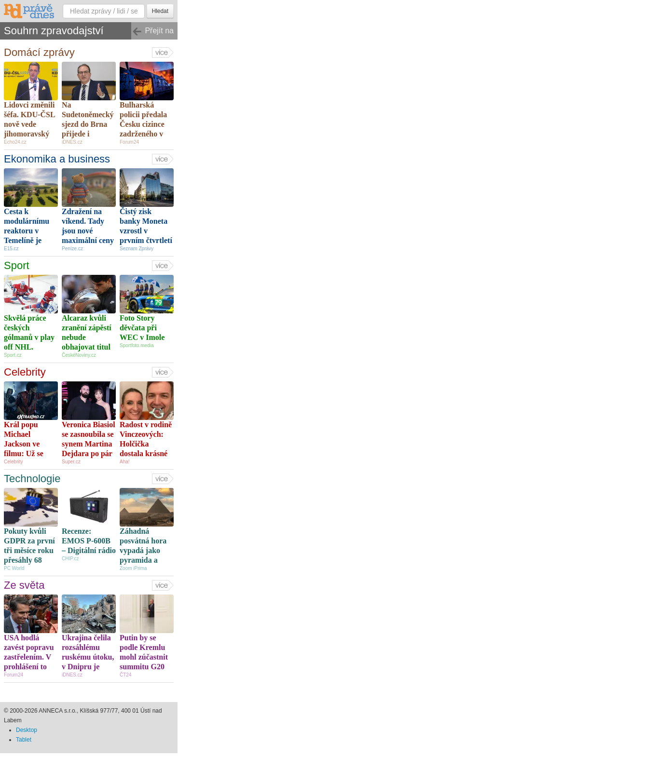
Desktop (26, 730)
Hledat (160, 11)
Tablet (23, 739)
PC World (14, 568)
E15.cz (11, 248)
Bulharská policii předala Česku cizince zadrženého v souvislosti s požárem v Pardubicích (143, 134)
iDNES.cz (72, 142)
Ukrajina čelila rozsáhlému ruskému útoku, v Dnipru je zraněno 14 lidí (88, 657)
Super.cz (71, 461)
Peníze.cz (72, 248)
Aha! (125, 461)
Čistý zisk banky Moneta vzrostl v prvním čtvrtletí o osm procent (146, 230)
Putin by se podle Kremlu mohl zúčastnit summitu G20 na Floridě (144, 657)
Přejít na (153, 31)
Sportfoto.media (137, 345)
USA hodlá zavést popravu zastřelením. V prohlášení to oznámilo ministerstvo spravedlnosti (29, 667)
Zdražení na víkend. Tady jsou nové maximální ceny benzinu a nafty (88, 230)
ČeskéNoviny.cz (79, 355)
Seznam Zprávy (136, 248)
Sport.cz (13, 355)
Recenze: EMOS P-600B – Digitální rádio (89, 540)
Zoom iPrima (133, 568)
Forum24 (129, 142)
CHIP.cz (70, 558)
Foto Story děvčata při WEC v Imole (142, 327)
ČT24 (125, 674)
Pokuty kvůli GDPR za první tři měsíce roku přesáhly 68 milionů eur (29, 550)
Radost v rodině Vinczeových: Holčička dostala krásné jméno (146, 443)
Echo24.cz (15, 142)
